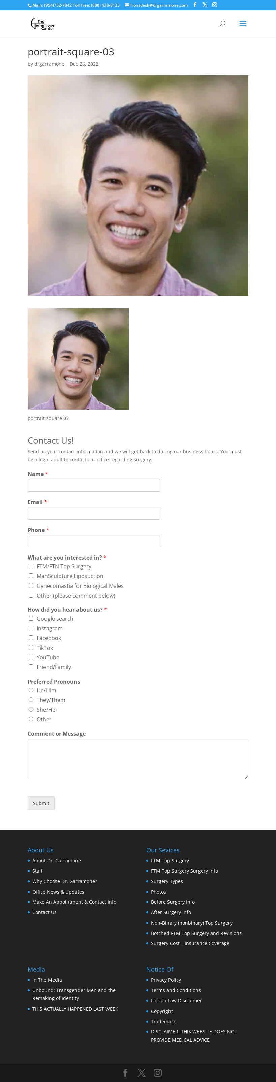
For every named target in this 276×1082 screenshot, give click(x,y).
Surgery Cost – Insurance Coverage (190, 943)
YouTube (48, 657)
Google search (55, 618)
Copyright (162, 1011)
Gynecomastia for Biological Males (80, 586)
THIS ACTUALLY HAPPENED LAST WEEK (75, 1008)
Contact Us (44, 912)
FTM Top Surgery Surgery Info (184, 871)
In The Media (47, 979)
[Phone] (94, 541)
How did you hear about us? (67, 609)
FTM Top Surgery (170, 860)
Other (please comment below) (76, 595)
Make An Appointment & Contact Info (74, 902)
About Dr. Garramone (56, 860)
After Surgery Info (171, 912)
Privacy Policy (166, 979)
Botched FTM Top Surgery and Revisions (196, 933)
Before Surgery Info (173, 902)
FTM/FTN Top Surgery (64, 566)
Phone (38, 530)
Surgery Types (167, 881)
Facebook (49, 638)
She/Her (47, 709)
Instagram (50, 628)
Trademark (163, 1021)
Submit (41, 803)
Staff (37, 871)
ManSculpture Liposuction (70, 576)
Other (44, 719)
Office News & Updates (58, 892)
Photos (158, 892)
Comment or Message (57, 734)
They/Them (51, 700)
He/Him (46, 690)
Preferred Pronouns (54, 681)
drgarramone (49, 64)
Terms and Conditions (176, 990)
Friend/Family (54, 667)
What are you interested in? (67, 557)
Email (37, 502)
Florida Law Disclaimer (176, 1000)
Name (38, 474)
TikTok (45, 648)
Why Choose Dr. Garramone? (64, 881)
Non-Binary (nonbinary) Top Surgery (192, 923)
